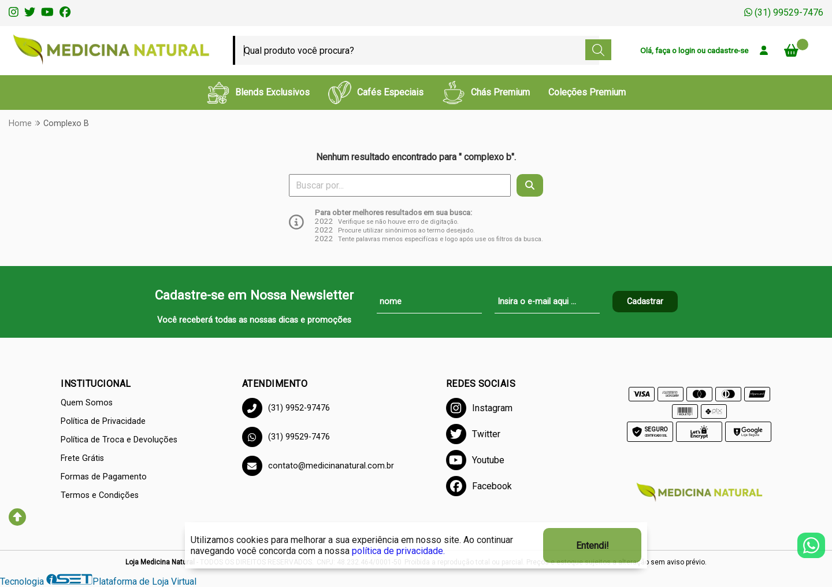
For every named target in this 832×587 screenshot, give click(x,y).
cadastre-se (727, 50)
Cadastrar (645, 302)
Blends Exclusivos (258, 92)
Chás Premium (486, 92)
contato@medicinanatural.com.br (318, 466)
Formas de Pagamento (104, 477)
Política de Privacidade (103, 421)
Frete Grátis (82, 458)
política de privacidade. (398, 550)
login (687, 50)
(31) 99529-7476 (783, 12)
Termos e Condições (100, 495)
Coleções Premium (587, 92)
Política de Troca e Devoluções (119, 440)
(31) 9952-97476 (286, 408)
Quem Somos (87, 403)
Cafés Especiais (376, 92)
